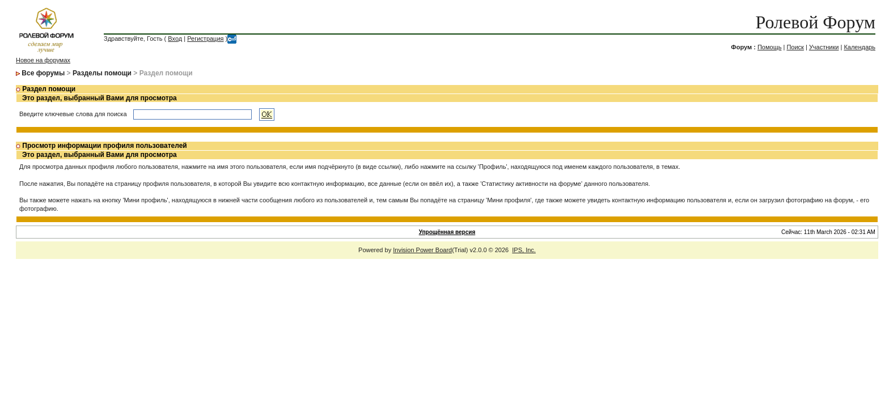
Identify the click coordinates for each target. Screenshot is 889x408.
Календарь (859, 47)
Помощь (769, 47)
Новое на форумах (43, 60)
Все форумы (43, 73)
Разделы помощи (102, 73)
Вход (175, 38)
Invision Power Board (422, 249)
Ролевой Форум (815, 22)
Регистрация (205, 38)
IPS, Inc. (524, 249)
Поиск (794, 47)
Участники (824, 47)
